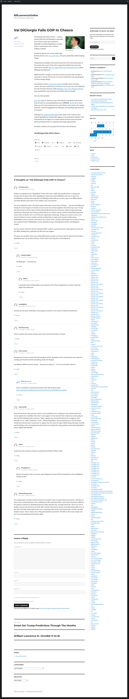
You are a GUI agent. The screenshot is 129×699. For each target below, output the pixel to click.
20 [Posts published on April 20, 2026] (91, 135)
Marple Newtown (95, 429)
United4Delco (94, 620)
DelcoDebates (94, 261)
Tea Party (93, 586)
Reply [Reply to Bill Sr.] (20, 297)
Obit (92, 454)
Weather (93, 625)
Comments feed (95, 159)
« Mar (94, 141)
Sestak (93, 567)
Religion (93, 535)
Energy (93, 319)
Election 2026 (95, 314)
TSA (92, 606)
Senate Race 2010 (95, 562)
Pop (92, 519)
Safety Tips (94, 546)
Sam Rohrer (94, 549)
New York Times (95, 448)
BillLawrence (17, 41)
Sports (93, 574)
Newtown (93, 450)
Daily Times (94, 249)
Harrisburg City (95, 358)
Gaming (93, 334)
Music (92, 445)
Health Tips (94, 364)
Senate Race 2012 (95, 563)
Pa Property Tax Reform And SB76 (100, 482)
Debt (92, 252)
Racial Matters (95, 528)
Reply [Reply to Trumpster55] (18, 486)
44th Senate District (55, 84)
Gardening (94, 335)
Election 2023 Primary (97, 307)
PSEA (92, 525)
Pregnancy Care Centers (97, 521)
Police (92, 516)
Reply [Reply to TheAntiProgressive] (16, 523)
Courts (93, 242)
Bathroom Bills (95, 187)
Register (93, 153)
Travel (93, 601)
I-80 (92, 381)
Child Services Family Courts (98, 217)
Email (16, 580)
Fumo (92, 332)
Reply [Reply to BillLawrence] (18, 399)
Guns (92, 353)
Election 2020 (94, 295)
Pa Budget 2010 (95, 463)
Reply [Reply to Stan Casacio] (16, 374)
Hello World (94, 365)
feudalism (93, 326)
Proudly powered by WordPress (34, 691)
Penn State (94, 487)
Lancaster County (96, 408)
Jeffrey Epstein (95, 392)
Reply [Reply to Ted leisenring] (16, 343)
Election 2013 (94, 277)
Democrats (94, 263)
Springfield (94, 576)
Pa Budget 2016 (95, 473)
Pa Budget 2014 (95, 470)
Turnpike (93, 609)
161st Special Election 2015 (98, 173)
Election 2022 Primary (97, 303)
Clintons (93, 226)
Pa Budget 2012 (95, 466)
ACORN (93, 180)
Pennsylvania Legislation (98, 498)
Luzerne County (95, 424)
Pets (92, 505)
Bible (92, 189)
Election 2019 (94, 291)
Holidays (93, 371)
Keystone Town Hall (96, 406)
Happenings (94, 357)
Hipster (93, 367)
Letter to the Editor (96, 418)
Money (93, 440)
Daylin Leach (94, 250)
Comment (18, 547)
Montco (93, 441)
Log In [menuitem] (5, 1)
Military (93, 436)
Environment (94, 321)
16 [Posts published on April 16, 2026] (102, 132)
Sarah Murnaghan (96, 553)
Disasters (93, 266)
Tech (92, 588)
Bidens (93, 190)
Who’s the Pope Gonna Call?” (99, 110)
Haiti (92, 355)
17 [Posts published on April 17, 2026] (106, 132)
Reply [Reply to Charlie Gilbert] (18, 271)
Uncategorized (95, 616)
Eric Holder (94, 323)
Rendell (93, 537)
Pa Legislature (95, 480)
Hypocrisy (94, 380)
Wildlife (93, 629)
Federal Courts (95, 325)
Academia (93, 178)
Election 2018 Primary (97, 289)
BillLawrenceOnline (26, 15)
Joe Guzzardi (94, 394)
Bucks (92, 203)
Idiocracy (93, 383)
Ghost (92, 339)
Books (93, 201)
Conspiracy (94, 235)
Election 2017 (94, 286)
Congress (93, 231)
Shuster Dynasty (95, 572)
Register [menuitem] (10, 1)
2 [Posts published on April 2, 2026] (102, 126)
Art (92, 185)
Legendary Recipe (96, 413)
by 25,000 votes (54, 56)
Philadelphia (94, 507)
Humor (93, 378)
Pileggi (93, 510)
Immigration (94, 385)
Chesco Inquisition (19, 46)
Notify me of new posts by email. (25, 601)
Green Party (94, 348)
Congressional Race (96, 233)
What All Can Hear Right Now (99, 101)
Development (94, 265)
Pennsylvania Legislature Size (99, 500)
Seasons (93, 556)
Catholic (93, 208)
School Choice (95, 555)
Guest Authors (95, 349)
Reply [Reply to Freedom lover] (16, 248)
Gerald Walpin (95, 337)
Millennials (94, 438)
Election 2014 (94, 279)
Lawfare (93, 410)
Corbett (93, 238)
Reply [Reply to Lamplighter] (16, 320)
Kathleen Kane (95, 401)
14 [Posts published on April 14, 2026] (95, 132)
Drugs (92, 272)
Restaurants (94, 540)
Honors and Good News (97, 374)
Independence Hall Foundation (99, 387)
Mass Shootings (95, 433)
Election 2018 (94, 288)
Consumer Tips (95, 236)
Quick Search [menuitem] (17, 1)
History (93, 369)
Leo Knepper (94, 417)
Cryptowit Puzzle (95, 247)
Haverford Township (96, 360)
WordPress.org (95, 161)
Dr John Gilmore (95, 270)
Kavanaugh (94, 404)
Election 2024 (94, 309)
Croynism (93, 245)
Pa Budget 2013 (95, 468)
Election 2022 (94, 302)
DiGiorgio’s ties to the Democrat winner (69, 89)
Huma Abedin (94, 376)
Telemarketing (95, 590)
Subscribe (94, 47)
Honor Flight (94, 372)
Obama (93, 452)
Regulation (94, 533)
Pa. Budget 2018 (95, 486)
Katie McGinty (95, 403)
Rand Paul (93, 530)
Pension (93, 503)
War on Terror (95, 624)
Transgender (94, 599)
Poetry (93, 514)
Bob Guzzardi (94, 197)
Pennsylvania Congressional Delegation (101, 491)
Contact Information (20, 656)
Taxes (92, 585)
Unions (93, 618)
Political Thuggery (96, 517)
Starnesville (94, 579)
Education (94, 273)
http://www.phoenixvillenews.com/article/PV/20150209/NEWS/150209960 (41, 390)
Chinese (93, 219)
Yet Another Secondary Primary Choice (101, 99)
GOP (92, 342)
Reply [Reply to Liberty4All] (16, 437)
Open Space (94, 459)
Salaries (93, 548)
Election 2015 (94, 281)
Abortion (93, 176)
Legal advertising (95, 411)
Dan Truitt (37, 100)
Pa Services (94, 484)
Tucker (93, 608)
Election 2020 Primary (97, 296)
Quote (92, 526)
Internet (93, 388)
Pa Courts (93, 477)
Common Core (95, 229)
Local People (94, 422)
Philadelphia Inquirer (97, 509)
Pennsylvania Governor (97, 496)
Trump (93, 602)
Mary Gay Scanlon (96, 431)
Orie (92, 461)
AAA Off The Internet (96, 174)
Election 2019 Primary (97, 293)
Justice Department (96, 399)
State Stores (94, 581)
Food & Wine (94, 328)
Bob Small (94, 199)
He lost (72, 103)
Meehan (93, 434)
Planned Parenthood (96, 512)
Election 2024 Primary (97, 311)
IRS (92, 390)
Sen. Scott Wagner (96, 560)
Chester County (95, 212)
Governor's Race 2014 (97, 346)
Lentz (92, 415)
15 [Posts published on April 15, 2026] (98, 132)
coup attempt (94, 240)
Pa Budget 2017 (95, 475)
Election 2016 (94, 282)
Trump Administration (97, 604)
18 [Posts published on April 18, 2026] (109, 132)
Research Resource (96, 539)
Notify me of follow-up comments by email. (28, 597)
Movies (93, 443)
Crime (92, 243)
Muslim (93, 447)
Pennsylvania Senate (96, 502)
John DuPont (94, 395)
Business (93, 206)
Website (17, 589)
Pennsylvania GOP (96, 494)
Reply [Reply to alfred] (16, 460)
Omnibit (93, 456)
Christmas (94, 222)
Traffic (93, 597)
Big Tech (93, 192)
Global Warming (95, 341)
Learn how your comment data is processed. (54, 608)
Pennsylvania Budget (96, 489)
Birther (93, 194)
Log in (93, 155)
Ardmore (93, 183)
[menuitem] (1, 1)
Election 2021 (94, 298)
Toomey (93, 593)
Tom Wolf (93, 592)
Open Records (95, 457)
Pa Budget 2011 (95, 464)
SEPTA (93, 565)
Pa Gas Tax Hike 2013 (96, 479)
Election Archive (95, 316)
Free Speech (94, 330)
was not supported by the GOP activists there (64, 67)
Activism (93, 181)
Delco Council (94, 258)
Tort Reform (94, 595)
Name (16, 572)
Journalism (94, 397)
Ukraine (93, 615)
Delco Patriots (95, 259)
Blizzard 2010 (94, 196)
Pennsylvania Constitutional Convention (102, 493)
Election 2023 (94, 305)
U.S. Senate (94, 613)
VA (92, 622)
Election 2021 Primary (97, 300)
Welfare (93, 627)
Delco (92, 256)
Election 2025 (94, 312)
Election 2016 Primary (97, 284)
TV (92, 611)
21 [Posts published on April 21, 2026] (95, 135)
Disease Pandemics (96, 268)
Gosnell (93, 344)
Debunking (94, 254)
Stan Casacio (94, 578)
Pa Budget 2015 (95, 471)
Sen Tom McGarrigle (96, 558)
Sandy (92, 551)
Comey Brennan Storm (97, 227)
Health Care (94, 362)
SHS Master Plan (95, 571)
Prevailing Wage (95, 523)
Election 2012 (94, 275)
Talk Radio (94, 583)
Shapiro (93, 569)
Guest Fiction (94, 351)
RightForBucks (95, 544)
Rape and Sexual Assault (97, 532)
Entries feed (94, 157)
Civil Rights (94, 224)
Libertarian (94, 420)
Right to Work (95, 542)
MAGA (93, 426)
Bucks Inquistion (95, 204)
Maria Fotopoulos (96, 427)
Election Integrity (96, 318)
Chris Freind (94, 220)
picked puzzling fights (51, 115)
